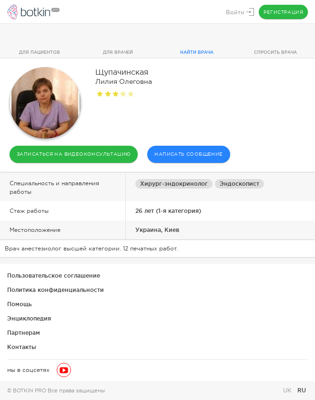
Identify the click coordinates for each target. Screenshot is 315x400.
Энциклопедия (29, 318)
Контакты (21, 347)
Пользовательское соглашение (53, 275)
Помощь (19, 304)
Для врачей (118, 52)
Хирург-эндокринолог (174, 183)
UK (288, 390)
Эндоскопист (239, 183)
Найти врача (196, 52)
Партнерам (23, 333)
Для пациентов (39, 52)
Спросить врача (275, 52)
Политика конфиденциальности (55, 290)
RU (301, 390)
